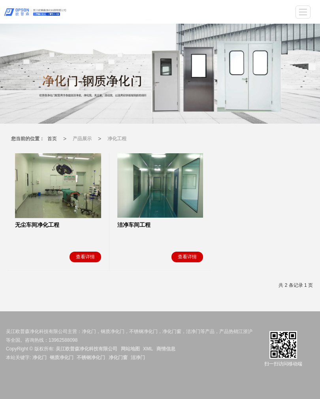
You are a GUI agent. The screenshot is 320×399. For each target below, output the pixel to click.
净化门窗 (118, 357)
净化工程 (116, 138)
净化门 (39, 357)
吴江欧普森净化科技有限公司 (86, 349)
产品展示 (82, 138)
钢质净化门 (61, 357)
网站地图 (130, 349)
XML (148, 349)
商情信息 (165, 349)
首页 (52, 138)
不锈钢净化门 (91, 357)
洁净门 (138, 357)
